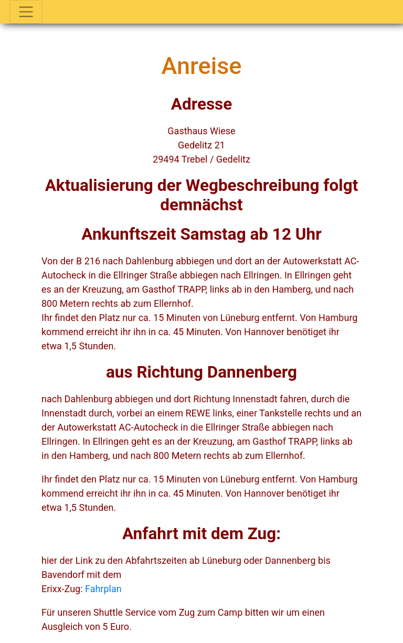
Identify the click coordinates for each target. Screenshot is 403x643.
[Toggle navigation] (26, 12)
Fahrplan (103, 588)
